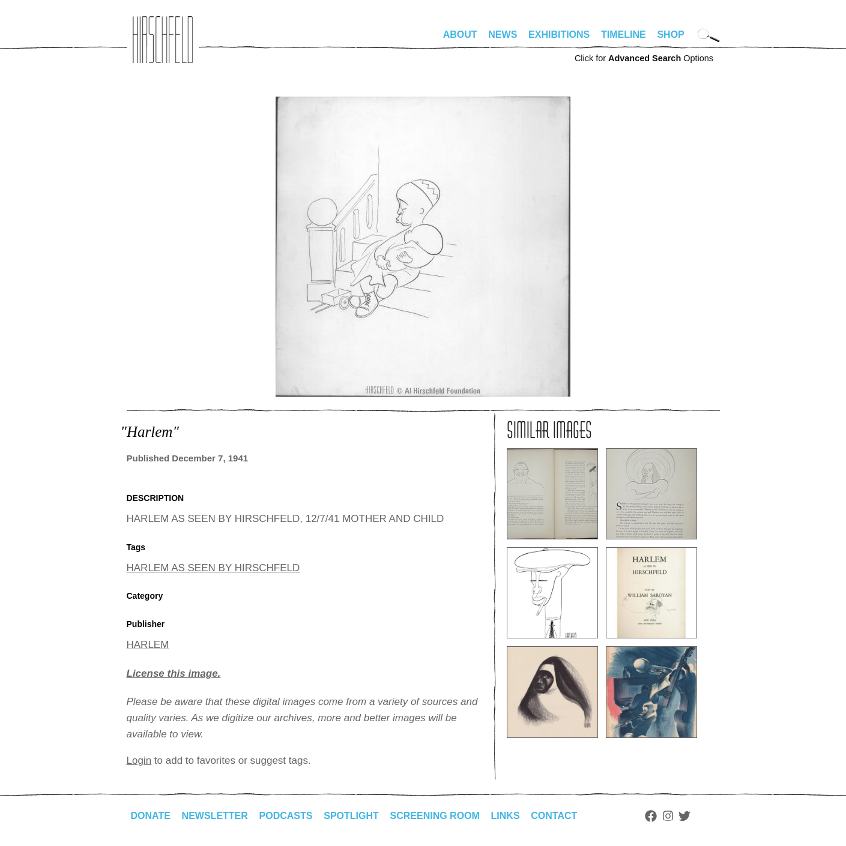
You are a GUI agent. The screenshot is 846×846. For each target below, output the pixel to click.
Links (505, 816)
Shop (670, 34)
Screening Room (435, 816)
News (502, 34)
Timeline (623, 34)
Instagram (668, 816)
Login (139, 760)
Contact (554, 816)
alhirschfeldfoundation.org (163, 39)
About (460, 34)
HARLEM (148, 644)
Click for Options (644, 58)
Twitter (684, 816)
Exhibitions (559, 34)
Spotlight (351, 816)
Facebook (651, 816)
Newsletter (215, 816)
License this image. (174, 673)
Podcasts (286, 816)
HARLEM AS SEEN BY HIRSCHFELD (213, 568)
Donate (151, 816)
